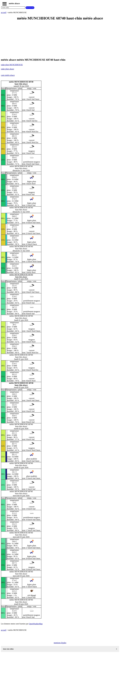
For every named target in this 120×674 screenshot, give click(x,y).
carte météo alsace (8, 75)
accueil (3, 12)
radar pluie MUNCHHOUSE (12, 65)
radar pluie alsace (7, 69)
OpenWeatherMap (36, 624)
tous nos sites (8, 649)
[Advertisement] (60, 39)
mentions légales (60, 643)
